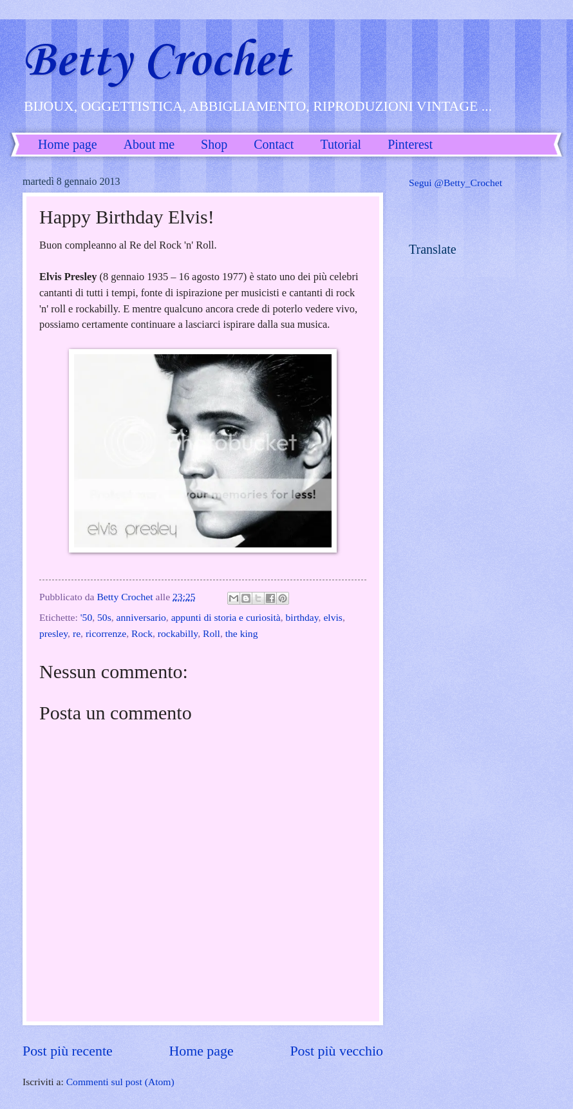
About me (149, 144)
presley (53, 633)
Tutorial (340, 144)
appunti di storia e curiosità (226, 617)
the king (241, 633)
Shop (214, 144)
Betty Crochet (156, 61)
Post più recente (68, 1051)
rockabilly (178, 633)
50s (104, 617)
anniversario (141, 617)
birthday (302, 617)
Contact (274, 144)
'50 (86, 617)
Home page (67, 144)
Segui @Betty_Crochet (455, 182)
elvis (333, 617)
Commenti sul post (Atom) (120, 1081)
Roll (211, 633)
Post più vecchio (336, 1051)
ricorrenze (106, 633)
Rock (142, 633)
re (76, 633)
